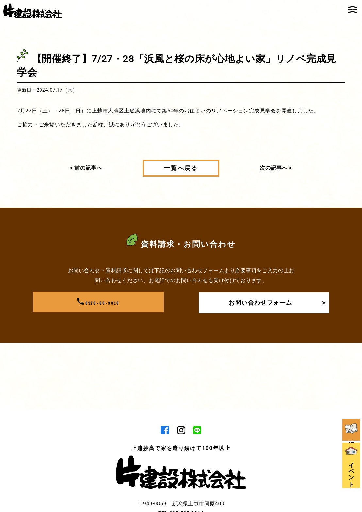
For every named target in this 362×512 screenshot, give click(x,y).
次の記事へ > (276, 168)
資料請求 (352, 384)
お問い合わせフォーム (275, 302)
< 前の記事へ (86, 168)
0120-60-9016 (98, 302)
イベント (352, 429)
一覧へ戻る (181, 168)
